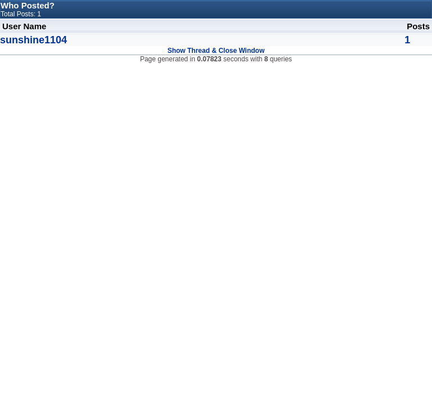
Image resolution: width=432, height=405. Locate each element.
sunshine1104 (33, 40)
